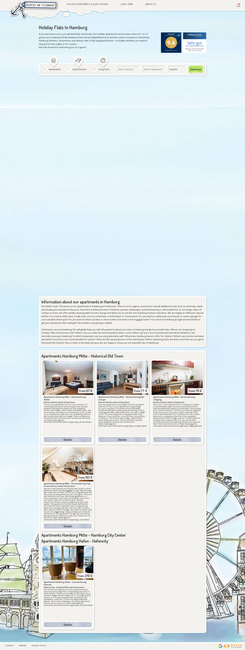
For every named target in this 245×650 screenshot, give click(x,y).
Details (68, 439)
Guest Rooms (79, 69)
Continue (195, 69)
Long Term (104, 69)
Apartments (55, 69)
